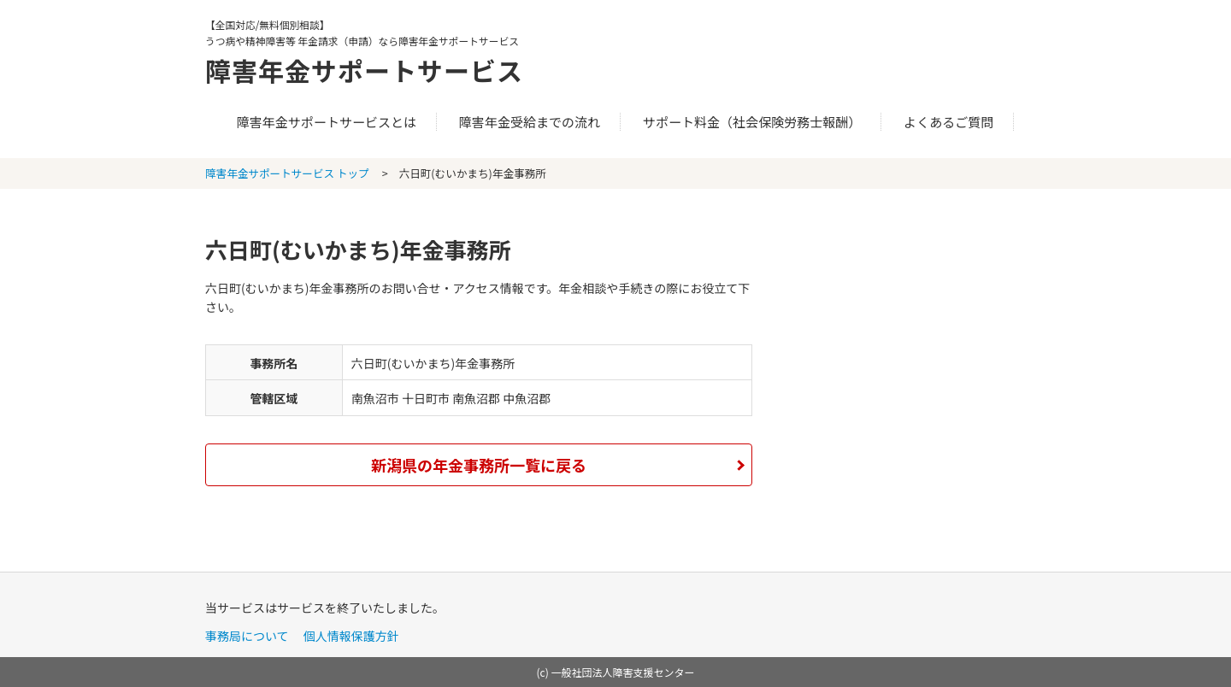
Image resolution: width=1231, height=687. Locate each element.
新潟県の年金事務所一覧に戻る (478, 465)
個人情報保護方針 (351, 635)
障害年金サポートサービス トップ (287, 173)
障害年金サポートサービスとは (326, 122)
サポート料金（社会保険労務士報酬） (752, 122)
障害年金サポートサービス (364, 70)
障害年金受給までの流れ (529, 122)
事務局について (247, 635)
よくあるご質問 (948, 122)
